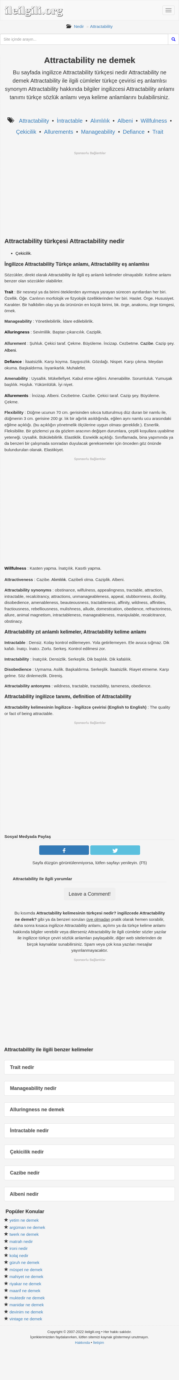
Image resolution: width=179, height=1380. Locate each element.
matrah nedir (21, 1241)
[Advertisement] (89, 194)
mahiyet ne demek (26, 1276)
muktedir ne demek (27, 1297)
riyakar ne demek (25, 1283)
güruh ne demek (24, 1262)
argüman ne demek (27, 1227)
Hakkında (82, 1342)
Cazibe (146, 343)
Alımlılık (100, 121)
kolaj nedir (18, 1255)
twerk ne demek (24, 1234)
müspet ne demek (25, 1269)
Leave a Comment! (89, 894)
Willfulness (154, 121)
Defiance (134, 132)
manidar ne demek (26, 1304)
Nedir (79, 26)
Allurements (58, 132)
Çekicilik (26, 132)
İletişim (98, 1342)
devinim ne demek (26, 1312)
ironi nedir (18, 1248)
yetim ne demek (24, 1220)
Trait (157, 132)
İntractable (70, 121)
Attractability (101, 26)
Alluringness (17, 332)
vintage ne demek (25, 1318)
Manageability (98, 132)
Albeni (125, 121)
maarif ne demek (24, 1290)
